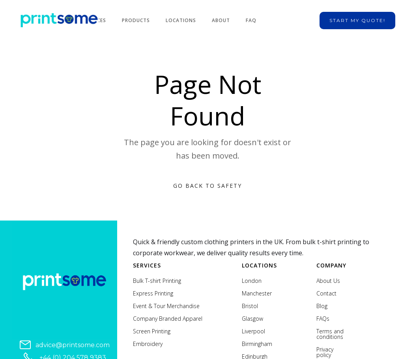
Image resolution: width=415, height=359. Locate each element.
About (221, 20)
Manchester (257, 293)
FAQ (251, 20)
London (252, 281)
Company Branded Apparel (167, 319)
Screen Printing (151, 331)
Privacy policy (324, 352)
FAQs (322, 319)
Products (136, 20)
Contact (326, 293)
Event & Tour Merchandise (166, 306)
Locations (181, 20)
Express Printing (153, 293)
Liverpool (253, 331)
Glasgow (252, 319)
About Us (328, 281)
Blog (321, 306)
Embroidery (148, 344)
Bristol (250, 306)
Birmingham (257, 344)
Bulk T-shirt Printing (157, 281)
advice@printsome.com (73, 345)
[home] (59, 20)
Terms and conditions (330, 334)
